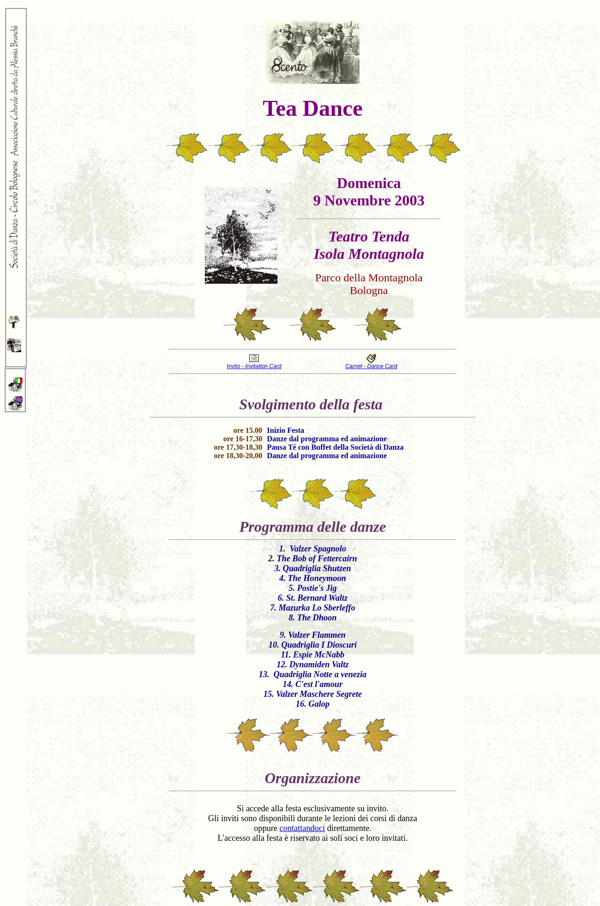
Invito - (254, 366)
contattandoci (302, 828)
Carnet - (371, 366)
